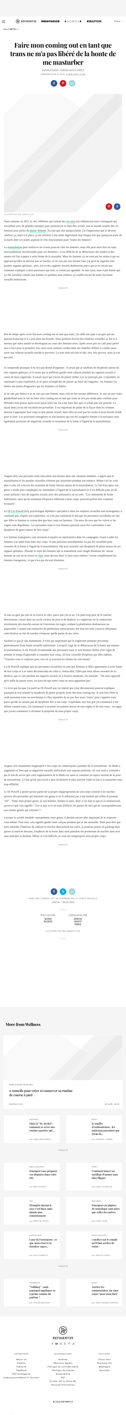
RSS (63, 1378)
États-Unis (105, 1359)
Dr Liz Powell (16, 511)
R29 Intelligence (21, 1374)
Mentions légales (63, 1363)
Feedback (21, 1370)
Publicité (21, 1367)
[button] (109, 24)
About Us (21, 1359)
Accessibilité (63, 1374)
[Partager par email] (72, 83)
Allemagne (104, 1367)
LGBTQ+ (56, 902)
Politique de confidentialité (63, 1367)
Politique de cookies (63, 1370)
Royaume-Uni (104, 1363)
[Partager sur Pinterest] (63, 83)
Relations (68, 902)
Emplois (21, 1363)
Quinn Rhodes (50, 70)
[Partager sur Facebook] (54, 83)
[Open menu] (3, 20)
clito (40, 555)
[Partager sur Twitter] (63, 891)
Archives (63, 1359)
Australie (105, 1370)
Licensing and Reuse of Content (21, 1378)
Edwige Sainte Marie (72, 70)
